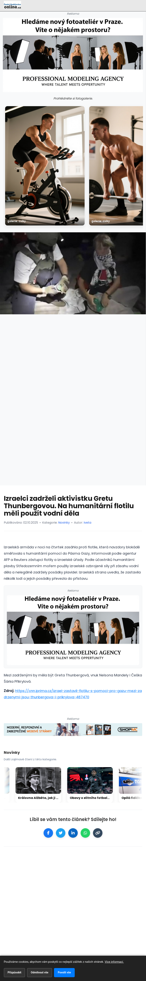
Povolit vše (64, 972)
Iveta (87, 522)
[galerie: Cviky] (45, 165)
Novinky (64, 522)
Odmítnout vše (39, 972)
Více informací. (114, 961)
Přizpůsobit (14, 972)
